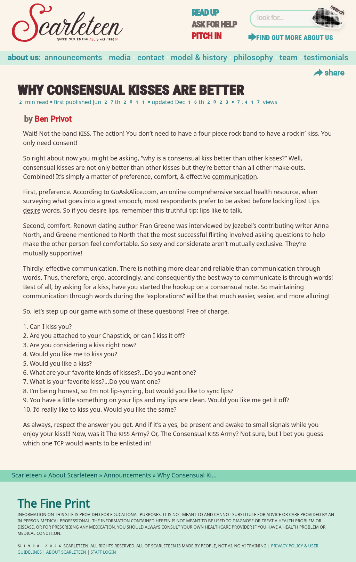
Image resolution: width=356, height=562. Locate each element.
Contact (150, 57)
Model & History (199, 57)
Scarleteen (27, 476)
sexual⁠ (243, 192)
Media (120, 57)
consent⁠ (64, 142)
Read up (205, 13)
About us (23, 57)
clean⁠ (197, 400)
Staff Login (103, 552)
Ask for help (214, 24)
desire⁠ (32, 210)
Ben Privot (53, 118)
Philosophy (253, 57)
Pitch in (206, 36)
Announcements (73, 57)
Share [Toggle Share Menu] (328, 72)
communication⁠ (234, 176)
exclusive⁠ (269, 243)
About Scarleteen (72, 476)
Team (289, 57)
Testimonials (326, 57)
